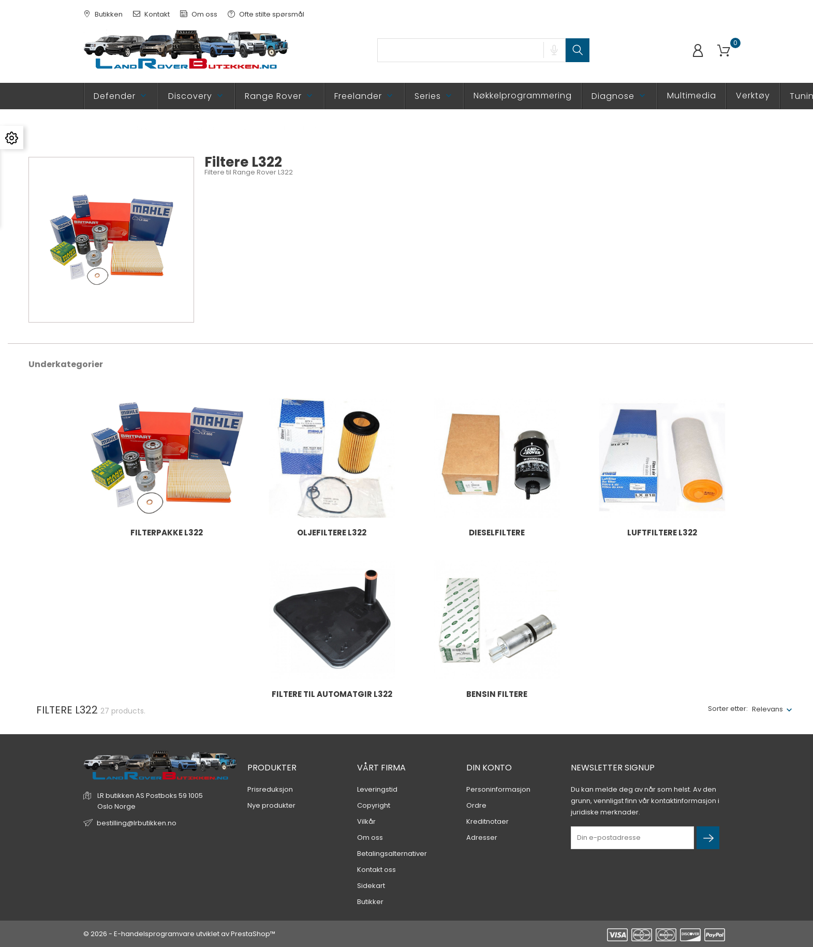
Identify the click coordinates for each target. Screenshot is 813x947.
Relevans (767, 709)
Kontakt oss (376, 870)
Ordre (476, 805)
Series (434, 96)
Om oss (198, 14)
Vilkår (366, 821)
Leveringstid (377, 789)
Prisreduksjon (270, 789)
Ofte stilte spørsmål (266, 14)
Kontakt (151, 14)
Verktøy (753, 95)
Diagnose (619, 96)
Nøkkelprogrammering (523, 95)
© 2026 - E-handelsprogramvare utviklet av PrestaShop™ (179, 934)
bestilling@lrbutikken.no (136, 823)
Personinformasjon (498, 789)
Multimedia (691, 95)
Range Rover (280, 96)
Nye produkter (271, 805)
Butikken (103, 14)
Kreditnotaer (487, 821)
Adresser (481, 837)
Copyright (373, 805)
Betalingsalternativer (392, 853)
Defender (121, 96)
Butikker (370, 902)
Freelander (364, 96)
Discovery (196, 96)
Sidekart (371, 886)
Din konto (489, 768)
